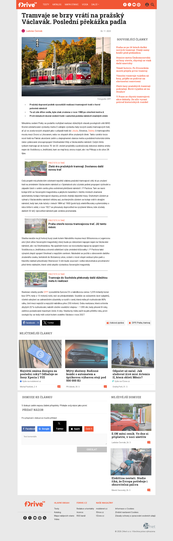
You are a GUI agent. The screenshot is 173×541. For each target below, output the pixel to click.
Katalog (56, 5)
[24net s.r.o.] (149, 528)
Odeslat (92, 449)
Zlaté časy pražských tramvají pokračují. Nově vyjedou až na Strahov (133, 89)
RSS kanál (81, 516)
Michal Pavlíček (26, 387)
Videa (85, 5)
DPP (46, 292)
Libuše (75, 130)
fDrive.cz (100, 512)
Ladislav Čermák (119, 442)
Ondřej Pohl (117, 387)
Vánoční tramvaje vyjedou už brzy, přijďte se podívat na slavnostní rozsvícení (132, 78)
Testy (46, 5)
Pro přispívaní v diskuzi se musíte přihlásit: (39, 418)
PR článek (70, 387)
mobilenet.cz (101, 508)
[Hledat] (152, 5)
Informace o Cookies (124, 508)
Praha (139, 323)
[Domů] (27, 4)
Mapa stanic (72, 5)
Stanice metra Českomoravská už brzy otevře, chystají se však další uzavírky (133, 60)
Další (94, 4)
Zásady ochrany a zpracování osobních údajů (135, 516)
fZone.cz (100, 516)
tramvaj (146, 323)
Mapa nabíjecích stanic (64, 516)
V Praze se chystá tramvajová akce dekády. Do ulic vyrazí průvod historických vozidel (132, 99)
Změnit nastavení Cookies (126, 512)
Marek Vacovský (118, 490)
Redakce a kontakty (85, 508)
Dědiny (91, 130)
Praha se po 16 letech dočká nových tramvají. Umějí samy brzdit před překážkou (132, 50)
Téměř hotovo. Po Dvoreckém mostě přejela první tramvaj (132, 69)
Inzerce (80, 512)
